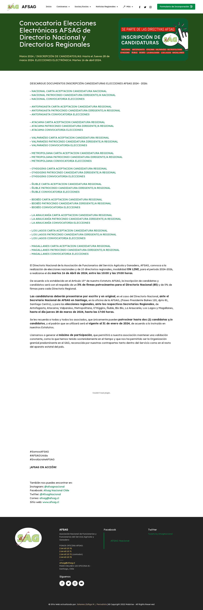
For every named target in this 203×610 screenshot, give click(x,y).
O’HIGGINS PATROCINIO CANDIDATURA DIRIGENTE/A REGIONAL (74, 172)
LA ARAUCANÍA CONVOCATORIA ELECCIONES (61, 222)
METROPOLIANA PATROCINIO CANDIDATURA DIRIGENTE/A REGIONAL (77, 157)
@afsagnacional (54, 486)
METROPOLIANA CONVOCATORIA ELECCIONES (62, 160)
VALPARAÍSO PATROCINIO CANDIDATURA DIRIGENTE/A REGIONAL (75, 141)
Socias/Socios (82, 6)
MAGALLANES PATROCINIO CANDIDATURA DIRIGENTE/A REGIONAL (76, 249)
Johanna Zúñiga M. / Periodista (91, 604)
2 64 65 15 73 (65, 557)
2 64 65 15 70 (65, 548)
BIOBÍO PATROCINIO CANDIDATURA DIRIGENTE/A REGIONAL (71, 203)
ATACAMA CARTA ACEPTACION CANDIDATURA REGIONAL (68, 122)
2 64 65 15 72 (65, 554)
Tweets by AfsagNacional (160, 534)
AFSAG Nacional (120, 540)
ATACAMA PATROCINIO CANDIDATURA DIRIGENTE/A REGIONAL (73, 125)
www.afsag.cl (51, 502)
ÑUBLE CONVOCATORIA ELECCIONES (56, 191)
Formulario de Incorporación (176, 6)
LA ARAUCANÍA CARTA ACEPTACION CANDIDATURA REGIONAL (72, 215)
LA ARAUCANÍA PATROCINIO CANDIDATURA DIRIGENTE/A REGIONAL (76, 218)
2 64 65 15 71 (65, 551)
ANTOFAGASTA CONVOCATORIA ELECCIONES (60, 114)
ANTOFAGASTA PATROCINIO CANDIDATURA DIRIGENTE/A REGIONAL (76, 110)
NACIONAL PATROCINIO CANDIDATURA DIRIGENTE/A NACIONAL (74, 95)
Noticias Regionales (106, 6)
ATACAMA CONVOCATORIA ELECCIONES (57, 129)
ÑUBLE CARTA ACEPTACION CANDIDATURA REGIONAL (67, 184)
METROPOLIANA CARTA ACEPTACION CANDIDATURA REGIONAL (73, 153)
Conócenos (62, 6)
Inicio (48, 6)
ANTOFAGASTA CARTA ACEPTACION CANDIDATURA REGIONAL (72, 106)
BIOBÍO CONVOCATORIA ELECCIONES (56, 207)
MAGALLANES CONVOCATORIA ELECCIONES (60, 253)
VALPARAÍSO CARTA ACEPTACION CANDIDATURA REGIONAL (70, 137)
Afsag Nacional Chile (56, 490)
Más (127, 6)
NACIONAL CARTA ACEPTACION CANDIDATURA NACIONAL (69, 91)
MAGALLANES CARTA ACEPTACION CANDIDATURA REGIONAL (71, 246)
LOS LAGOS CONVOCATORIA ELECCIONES (58, 238)
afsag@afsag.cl (49, 498)
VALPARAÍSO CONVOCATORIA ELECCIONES (59, 145)
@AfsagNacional (50, 494)
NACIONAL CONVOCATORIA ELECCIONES (58, 98)
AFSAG (29, 7)
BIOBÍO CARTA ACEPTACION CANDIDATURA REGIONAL (67, 199)
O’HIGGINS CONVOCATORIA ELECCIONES (58, 176)
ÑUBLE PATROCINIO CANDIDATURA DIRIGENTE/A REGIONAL (71, 187)
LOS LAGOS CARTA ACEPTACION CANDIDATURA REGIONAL (70, 230)
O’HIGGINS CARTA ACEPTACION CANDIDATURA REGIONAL (69, 168)
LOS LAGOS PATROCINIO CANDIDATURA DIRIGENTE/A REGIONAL (74, 234)
